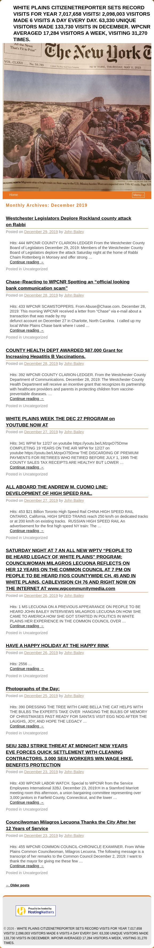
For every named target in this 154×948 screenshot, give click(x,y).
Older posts (18, 885)
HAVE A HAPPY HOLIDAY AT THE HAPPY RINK (57, 645)
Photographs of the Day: (33, 688)
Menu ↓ (138, 195)
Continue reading (27, 262)
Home (13, 195)
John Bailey (74, 232)
